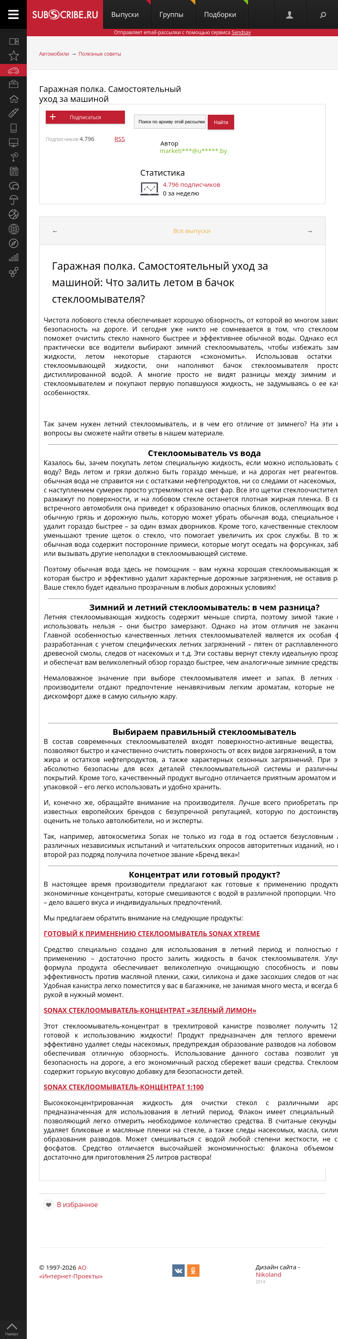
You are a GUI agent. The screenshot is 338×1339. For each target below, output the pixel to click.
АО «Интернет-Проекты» (71, 1271)
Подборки (226, 9)
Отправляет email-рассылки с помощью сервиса (182, 32)
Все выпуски (192, 230)
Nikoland (268, 1274)
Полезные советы (99, 53)
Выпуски (131, 9)
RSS (120, 138)
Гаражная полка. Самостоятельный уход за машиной (110, 93)
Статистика (162, 172)
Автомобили (54, 53)
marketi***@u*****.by (193, 150)
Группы (177, 9)
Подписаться (85, 117)
